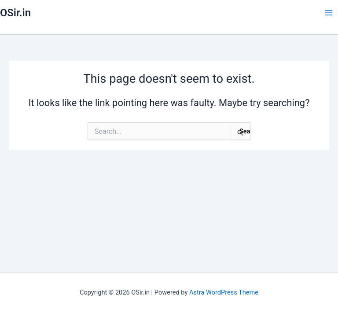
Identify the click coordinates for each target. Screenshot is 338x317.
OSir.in (15, 13)
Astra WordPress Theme (223, 292)
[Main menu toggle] (329, 13)
